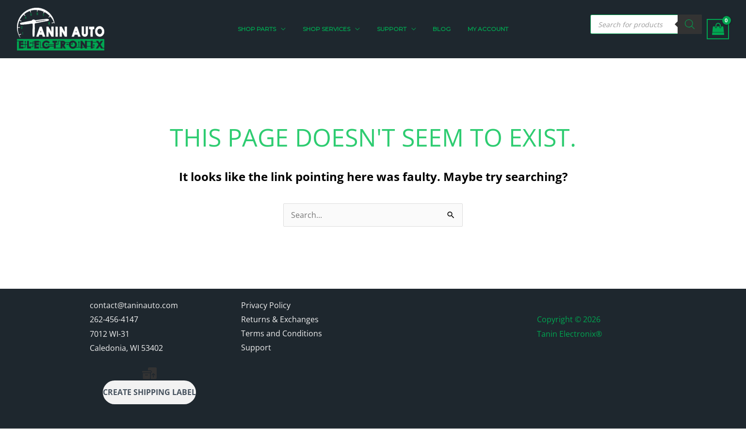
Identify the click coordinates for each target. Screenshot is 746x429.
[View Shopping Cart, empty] (718, 29)
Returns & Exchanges (280, 319)
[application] (291, 29)
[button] (272, 29)
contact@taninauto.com (134, 305)
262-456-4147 (114, 319)
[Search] (690, 24)
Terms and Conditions (281, 334)
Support (256, 348)
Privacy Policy (266, 305)
